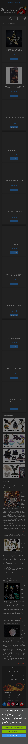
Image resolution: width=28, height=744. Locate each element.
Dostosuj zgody (14, 731)
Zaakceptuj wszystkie (14, 735)
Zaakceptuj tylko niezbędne (14, 727)
